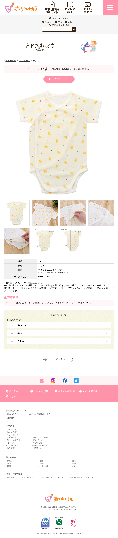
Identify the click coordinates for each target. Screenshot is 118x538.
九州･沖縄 (43, 466)
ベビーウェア (12, 435)
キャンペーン (12, 429)
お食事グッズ (12, 448)
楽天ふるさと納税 (60, 24)
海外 (74, 466)
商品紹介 (10, 426)
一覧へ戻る (59, 359)
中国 (74, 463)
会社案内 (13, 391)
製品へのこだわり (14, 414)
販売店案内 (11, 457)
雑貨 (45, 445)
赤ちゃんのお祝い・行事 (52, 477)
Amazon (48, 22)
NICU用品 (37, 448)
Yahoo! (71, 22)
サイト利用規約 (90, 391)
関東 (74, 461)
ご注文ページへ (61, 79)
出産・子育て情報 (14, 474)
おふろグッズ (45, 437)
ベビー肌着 (10, 60)
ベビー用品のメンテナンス (81, 477)
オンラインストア (60, 18)
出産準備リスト (28, 477)
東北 (41, 461)
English (12, 396)
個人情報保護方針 (66, 391)
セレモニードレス (14, 443)
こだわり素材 (12, 445)
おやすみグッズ (13, 432)
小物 (35, 437)
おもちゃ (37, 445)
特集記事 (11, 477)
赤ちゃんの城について (16, 410)
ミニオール (24, 60)
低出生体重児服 (13, 440)
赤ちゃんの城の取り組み (39, 414)
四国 (9, 466)
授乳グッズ (38, 440)
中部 (9, 463)
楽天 (60, 22)
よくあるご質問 (41, 391)
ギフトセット (39, 443)
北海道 (10, 461)
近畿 (41, 463)
